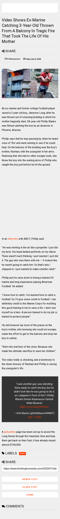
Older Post (30, 487)
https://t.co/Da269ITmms (34, 406)
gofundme (9, 431)
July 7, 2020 (34, 416)
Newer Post (30, 479)
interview (13, 238)
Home (30, 495)
